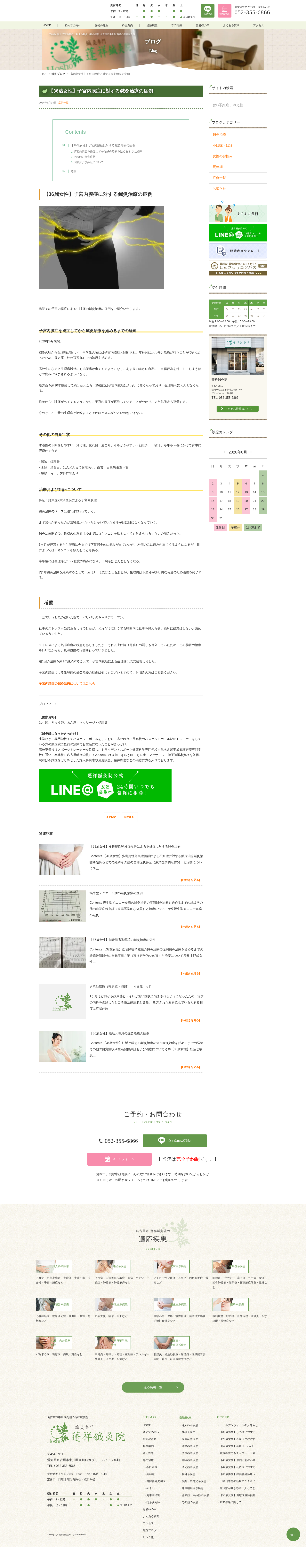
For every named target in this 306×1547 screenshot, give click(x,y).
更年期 (218, 167)
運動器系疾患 (190, 1432)
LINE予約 (208, 14)
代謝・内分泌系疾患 (194, 1467)
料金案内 (127, 25)
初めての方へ (73, 25)
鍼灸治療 (219, 134)
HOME (47, 25)
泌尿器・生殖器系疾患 (195, 1481)
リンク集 (148, 1523)
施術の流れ (101, 25)
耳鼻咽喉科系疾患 (193, 1474)
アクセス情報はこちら (238, 408)
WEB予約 (225, 14)
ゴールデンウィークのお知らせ (239, 1411)
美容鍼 (150, 1460)
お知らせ (219, 188)
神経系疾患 (188, 1418)
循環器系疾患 (190, 1439)
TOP (293, 1535)
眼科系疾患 (188, 1460)
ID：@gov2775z (144, 1143)
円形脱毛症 (153, 1488)
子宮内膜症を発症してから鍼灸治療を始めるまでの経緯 (111, 151)
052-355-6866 (85, 1143)
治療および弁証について (92, 162)
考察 (77, 171)
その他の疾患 (190, 1488)
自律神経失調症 (155, 1467)
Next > (129, 818)
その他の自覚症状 (88, 156)
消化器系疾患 (190, 1453)
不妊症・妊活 (223, 145)
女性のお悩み (223, 156)
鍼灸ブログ (150, 1516)
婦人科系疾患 (190, 1411)
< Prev (111, 818)
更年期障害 (153, 1481)
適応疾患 (152, 25)
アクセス (258, 25)
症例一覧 (63, 102)
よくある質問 (231, 25)
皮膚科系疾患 (190, 1425)
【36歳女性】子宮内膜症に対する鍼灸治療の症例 (106, 145)
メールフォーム (214, 1143)
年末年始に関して (231, 1488)
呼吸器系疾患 (190, 1446)
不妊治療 (151, 1453)
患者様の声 (202, 25)
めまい (150, 1474)
